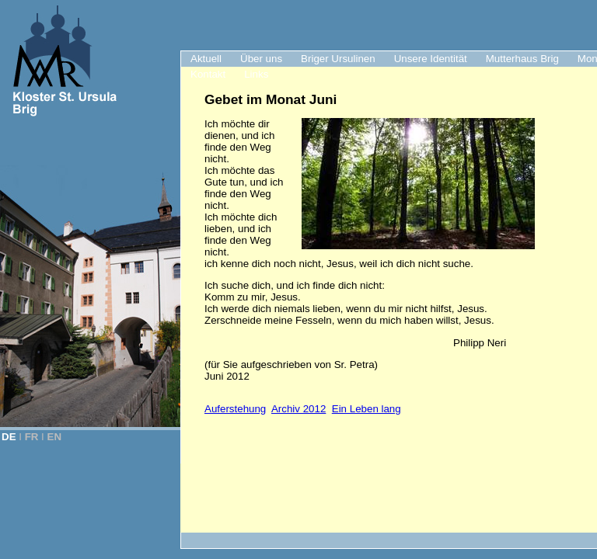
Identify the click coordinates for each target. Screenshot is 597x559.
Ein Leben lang (366, 409)
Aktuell (206, 58)
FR (32, 437)
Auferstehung (235, 409)
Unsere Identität (430, 58)
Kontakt (207, 74)
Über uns (261, 58)
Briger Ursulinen (338, 58)
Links (256, 74)
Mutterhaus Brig (522, 58)
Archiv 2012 (298, 409)
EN (54, 437)
